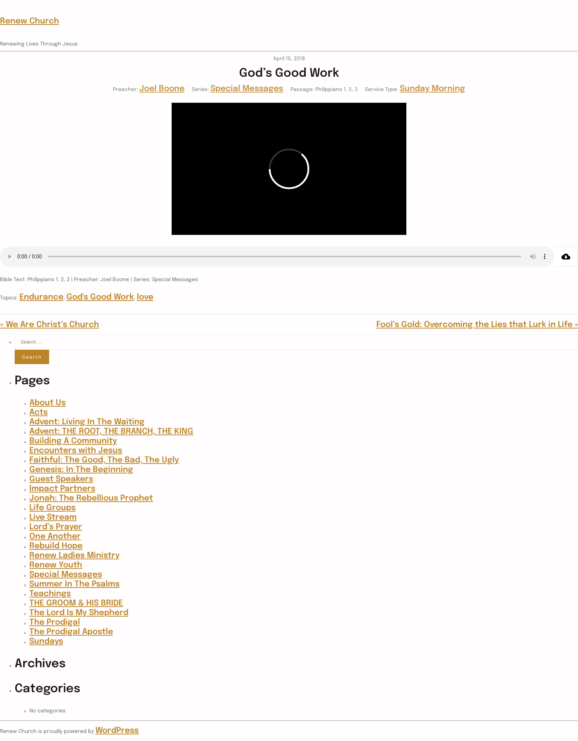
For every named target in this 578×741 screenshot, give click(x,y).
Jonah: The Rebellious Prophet (91, 498)
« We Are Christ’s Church (49, 325)
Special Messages (247, 89)
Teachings (50, 594)
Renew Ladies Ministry (74, 556)
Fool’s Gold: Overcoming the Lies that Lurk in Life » (477, 325)
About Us (47, 403)
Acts (38, 412)
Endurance (41, 297)
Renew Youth (55, 565)
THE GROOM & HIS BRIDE (76, 603)
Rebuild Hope (56, 546)
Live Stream (53, 517)
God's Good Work (100, 297)
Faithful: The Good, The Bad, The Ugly (104, 460)
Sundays (46, 642)
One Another (55, 537)
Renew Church (29, 21)
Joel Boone (161, 89)
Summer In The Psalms (74, 584)
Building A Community (73, 441)
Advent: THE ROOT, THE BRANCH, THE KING (111, 432)
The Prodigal (54, 622)
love (145, 297)
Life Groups (52, 508)
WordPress (117, 731)
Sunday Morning (432, 89)
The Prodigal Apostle (71, 632)
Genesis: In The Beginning (81, 470)
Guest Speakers (61, 479)
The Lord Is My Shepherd (78, 613)
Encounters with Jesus (75, 451)
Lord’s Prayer (55, 527)
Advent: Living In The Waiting (86, 422)
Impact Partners (62, 489)
